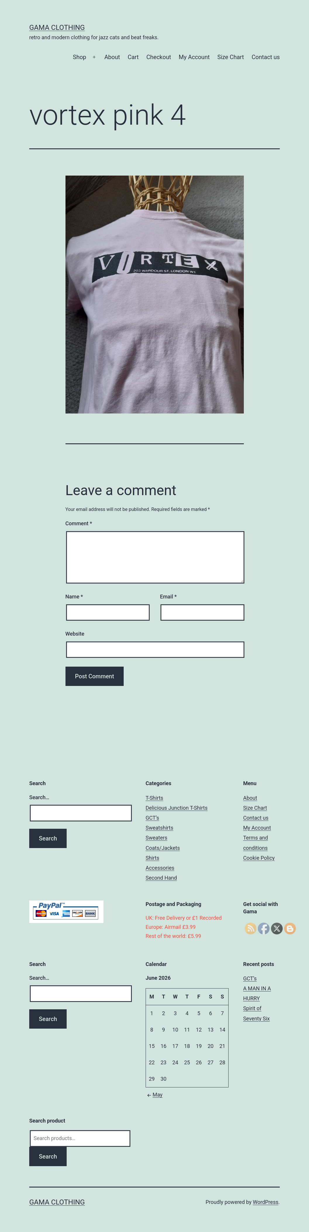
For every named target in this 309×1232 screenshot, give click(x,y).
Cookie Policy (259, 858)
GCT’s (152, 818)
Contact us (266, 57)
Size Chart (230, 57)
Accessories (160, 868)
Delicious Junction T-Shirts (177, 808)
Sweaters (156, 838)
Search (48, 1156)
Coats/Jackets (163, 848)
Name (74, 596)
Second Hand (161, 878)
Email (168, 596)
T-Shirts (154, 798)
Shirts (152, 858)
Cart (133, 57)
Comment (78, 523)
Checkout (158, 57)
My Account (194, 57)
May (154, 1095)
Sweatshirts (159, 828)
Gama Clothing (57, 27)
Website (74, 634)
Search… (39, 797)
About (112, 57)
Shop (79, 57)
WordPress (265, 1202)
